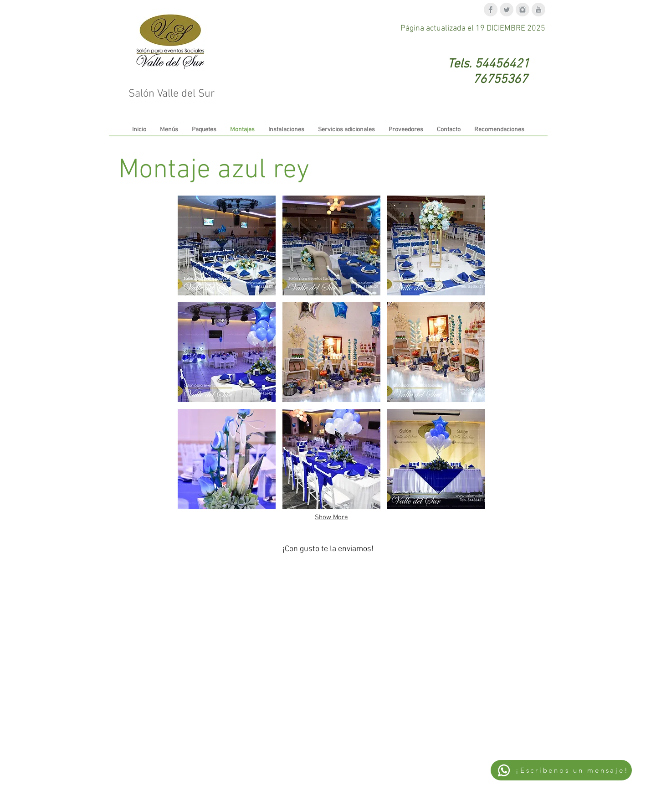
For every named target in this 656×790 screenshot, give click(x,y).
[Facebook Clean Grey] (490, 9)
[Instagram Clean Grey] (522, 9)
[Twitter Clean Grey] (506, 9)
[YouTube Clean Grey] (538, 9)
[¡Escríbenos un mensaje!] (561, 770)
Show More (331, 517)
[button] (227, 245)
